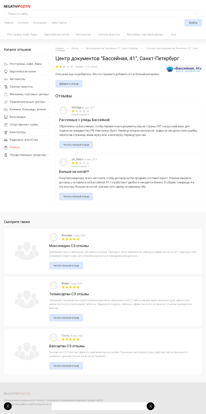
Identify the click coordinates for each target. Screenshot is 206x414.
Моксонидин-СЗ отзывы (69, 246)
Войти (193, 22)
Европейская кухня (56, 34)
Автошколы (83, 34)
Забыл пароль (59, 22)
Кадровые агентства (24, 140)
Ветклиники (17, 117)
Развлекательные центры (27, 102)
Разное (15, 147)
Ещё (173, 34)
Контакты (23, 22)
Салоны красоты (109, 34)
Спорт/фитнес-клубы (24, 124)
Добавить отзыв (69, 83)
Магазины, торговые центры (145, 34)
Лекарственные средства (28, 155)
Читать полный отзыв (76, 144)
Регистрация (40, 22)
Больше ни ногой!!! (74, 172)
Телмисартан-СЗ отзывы (69, 294)
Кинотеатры (18, 132)
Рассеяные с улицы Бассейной (84, 120)
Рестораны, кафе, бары (22, 34)
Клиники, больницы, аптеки (28, 109)
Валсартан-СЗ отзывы (67, 346)
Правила (8, 22)
